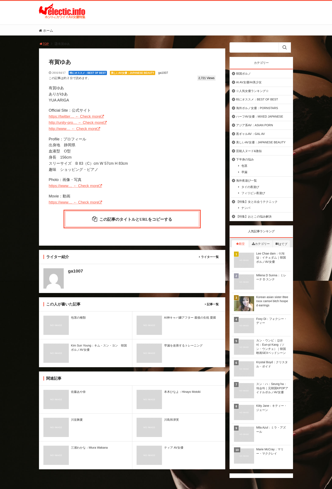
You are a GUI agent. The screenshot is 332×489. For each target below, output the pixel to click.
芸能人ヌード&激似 (249, 151)
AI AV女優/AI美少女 (249, 82)
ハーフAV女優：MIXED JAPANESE (259, 116)
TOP (44, 43)
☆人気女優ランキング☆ (252, 91)
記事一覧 (213, 305)
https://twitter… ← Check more (75, 116)
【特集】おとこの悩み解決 (254, 216)
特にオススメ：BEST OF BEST (88, 72)
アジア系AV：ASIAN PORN (254, 125)
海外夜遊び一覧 (246, 180)
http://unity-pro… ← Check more (76, 123)
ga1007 (163, 72)
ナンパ (245, 208)
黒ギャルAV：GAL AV (250, 134)
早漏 (244, 172)
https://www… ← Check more (74, 186)
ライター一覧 (210, 258)
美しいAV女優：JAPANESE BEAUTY (132, 72)
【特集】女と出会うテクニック (257, 201)
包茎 (244, 165)
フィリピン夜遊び (253, 193)
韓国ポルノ (243, 73)
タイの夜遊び (250, 187)
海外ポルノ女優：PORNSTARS (257, 108)
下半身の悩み (245, 159)
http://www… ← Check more (73, 129)
